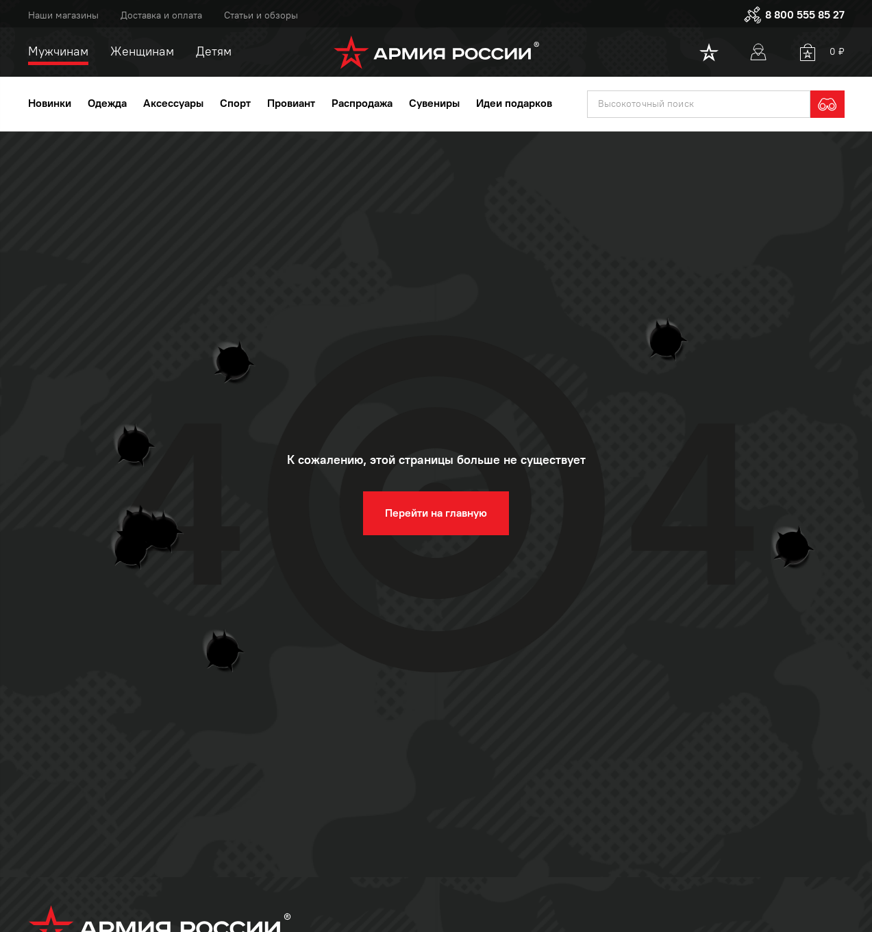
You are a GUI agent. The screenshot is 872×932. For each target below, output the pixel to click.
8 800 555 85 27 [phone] (794, 15)
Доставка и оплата (161, 15)
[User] (758, 52)
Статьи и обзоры (261, 15)
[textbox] (698, 104)
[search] (827, 104)
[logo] (436, 52)
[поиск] (698, 104)
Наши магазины (63, 15)
